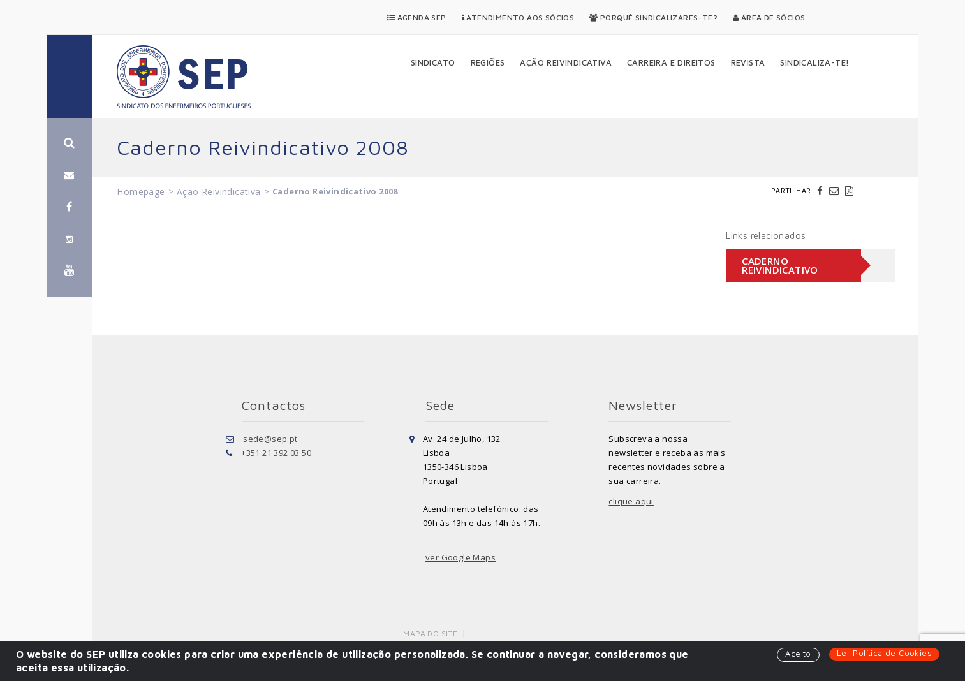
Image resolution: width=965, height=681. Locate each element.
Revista (748, 62)
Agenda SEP (416, 17)
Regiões (488, 62)
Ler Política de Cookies (884, 653)
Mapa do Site (430, 633)
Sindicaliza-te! (814, 62)
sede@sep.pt (270, 438)
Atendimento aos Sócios (518, 17)
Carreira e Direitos (671, 62)
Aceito (798, 653)
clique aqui (630, 501)
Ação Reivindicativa (566, 62)
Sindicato (433, 62)
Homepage (141, 192)
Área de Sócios (769, 17)
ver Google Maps (460, 557)
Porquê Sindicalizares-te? (653, 17)
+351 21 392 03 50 (276, 452)
